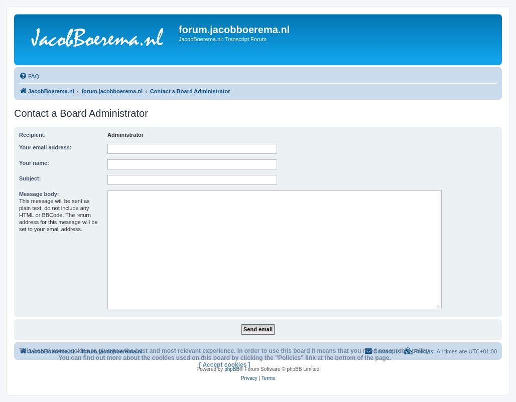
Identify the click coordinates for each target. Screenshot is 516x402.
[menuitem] (29, 76)
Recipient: (32, 135)
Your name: (34, 163)
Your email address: (45, 147)
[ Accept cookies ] (224, 364)
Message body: (39, 194)
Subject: (30, 178)
